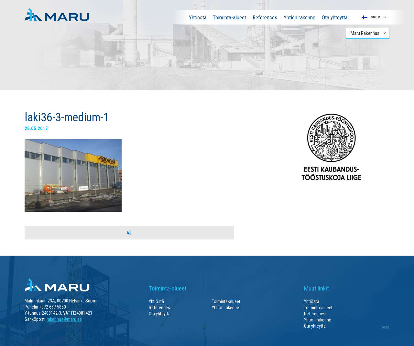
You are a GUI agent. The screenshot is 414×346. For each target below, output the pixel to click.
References (265, 17)
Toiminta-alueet (229, 17)
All (128, 233)
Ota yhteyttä (334, 17)
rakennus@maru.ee (64, 319)
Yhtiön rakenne (299, 17)
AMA (385, 327)
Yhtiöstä (197, 17)
